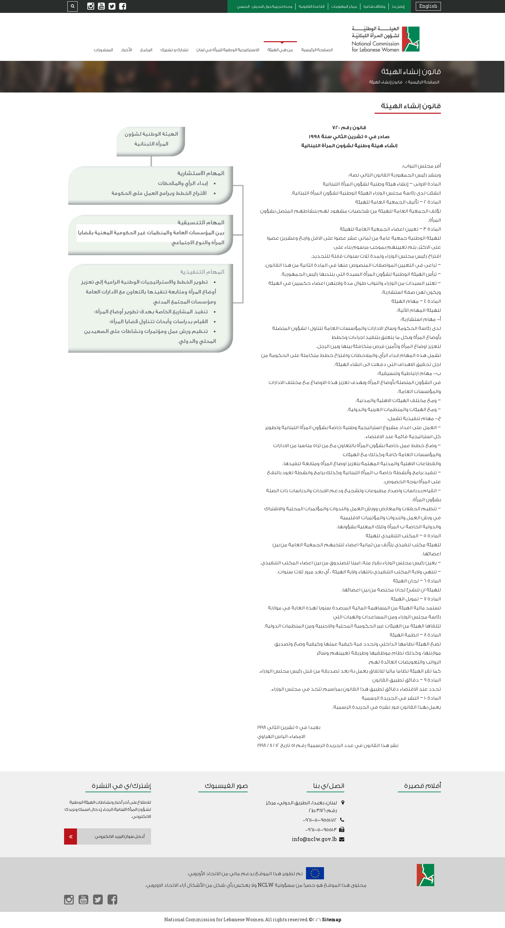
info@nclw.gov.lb (314, 839)
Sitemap (331, 919)
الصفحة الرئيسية (317, 49)
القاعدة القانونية (312, 7)
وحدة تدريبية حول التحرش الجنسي (264, 7)
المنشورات (103, 49)
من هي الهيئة (280, 49)
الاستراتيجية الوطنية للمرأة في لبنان (228, 49)
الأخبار (126, 49)
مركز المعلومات (344, 7)
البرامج (146, 49)
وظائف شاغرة (374, 7)
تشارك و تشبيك (174, 49)
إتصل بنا (398, 7)
